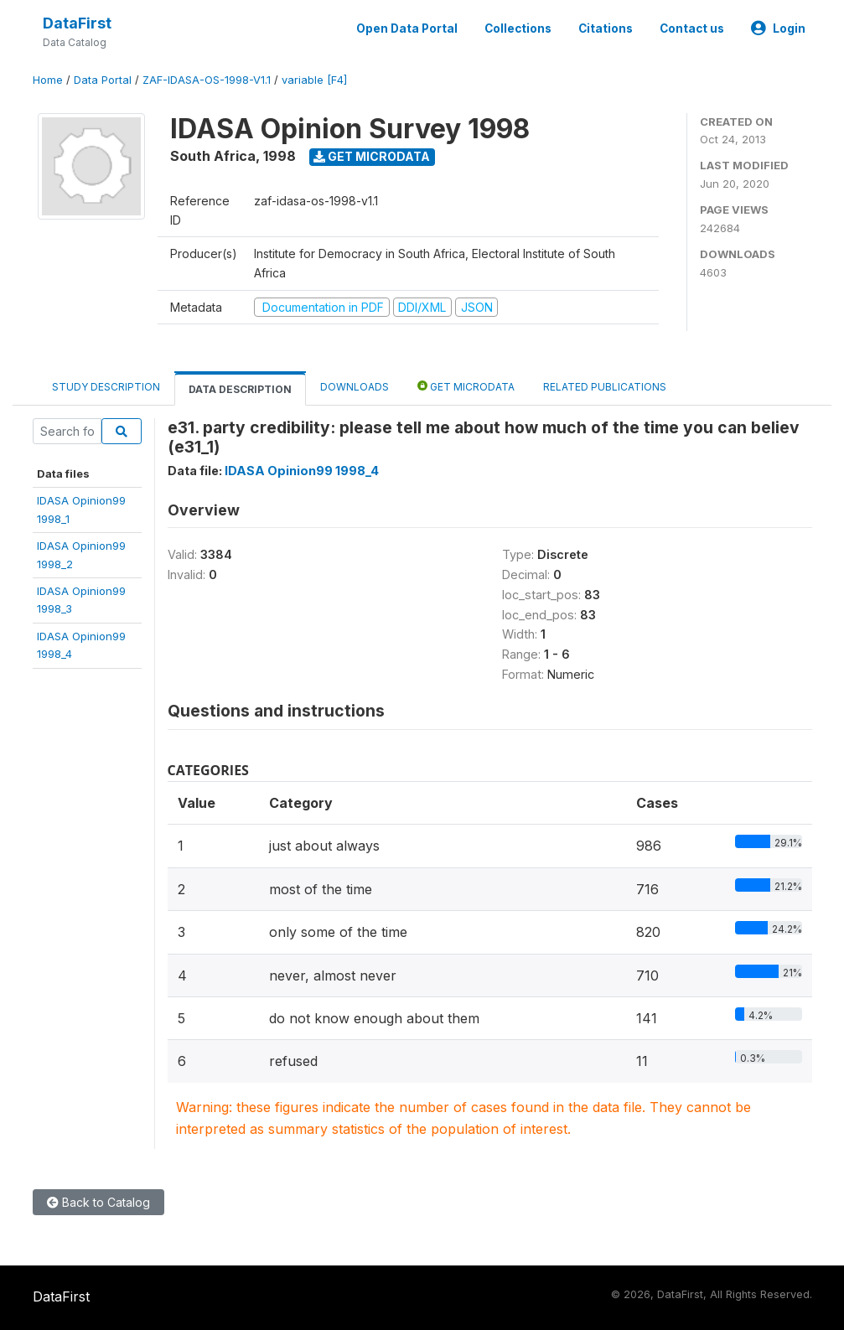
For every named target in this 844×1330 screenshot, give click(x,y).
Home (48, 80)
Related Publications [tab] (604, 386)
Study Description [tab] (106, 386)
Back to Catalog (98, 1202)
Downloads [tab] (354, 386)
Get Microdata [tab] (466, 386)
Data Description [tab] (240, 389)
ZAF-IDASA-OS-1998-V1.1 (206, 80)
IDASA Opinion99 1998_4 (302, 470)
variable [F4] (314, 80)
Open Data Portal (407, 28)
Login (778, 28)
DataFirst (77, 23)
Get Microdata (371, 156)
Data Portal (103, 80)
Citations (605, 28)
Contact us (692, 28)
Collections (517, 28)
